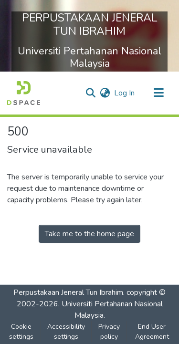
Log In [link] (125, 93)
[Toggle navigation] (158, 93)
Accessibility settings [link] (66, 331)
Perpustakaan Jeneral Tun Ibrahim (68, 292)
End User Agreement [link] (152, 331)
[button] (23, 93)
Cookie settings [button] (21, 331)
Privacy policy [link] (109, 331)
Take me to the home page (89, 234)
